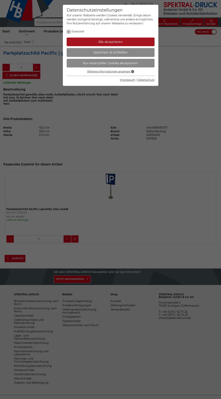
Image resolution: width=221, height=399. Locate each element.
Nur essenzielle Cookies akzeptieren (110, 63)
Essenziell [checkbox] (77, 31)
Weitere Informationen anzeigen (110, 71)
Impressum (127, 80)
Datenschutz (146, 80)
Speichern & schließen (110, 52)
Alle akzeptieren (110, 42)
